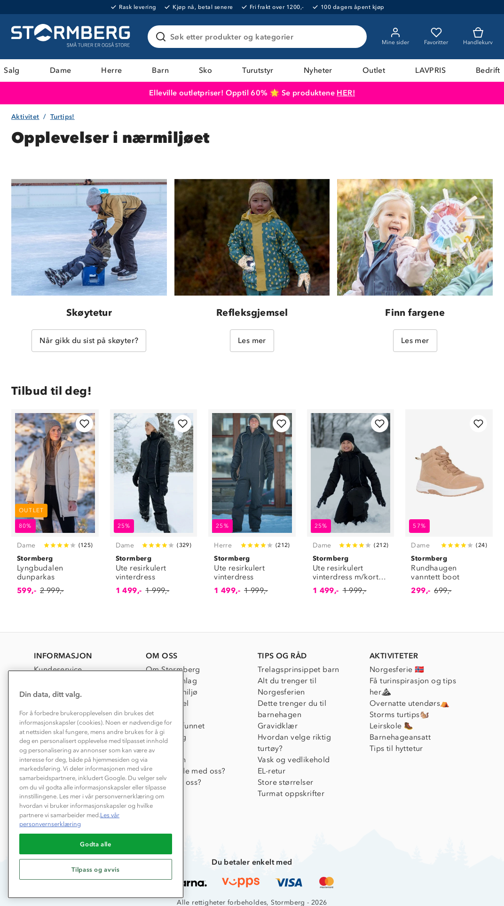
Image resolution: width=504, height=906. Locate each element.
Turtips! (62, 117)
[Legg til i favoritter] (84, 423)
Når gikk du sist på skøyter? (88, 340)
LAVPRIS (430, 70)
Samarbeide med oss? (186, 770)
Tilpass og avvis (95, 869)
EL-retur (271, 770)
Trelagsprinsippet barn (298, 669)
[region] (96, 784)
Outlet (373, 70)
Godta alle (95, 844)
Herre (111, 70)
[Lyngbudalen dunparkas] (55, 507)
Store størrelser (285, 782)
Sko (205, 70)
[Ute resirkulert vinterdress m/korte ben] (350, 507)
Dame (60, 70)
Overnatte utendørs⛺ (410, 703)
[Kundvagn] (478, 36)
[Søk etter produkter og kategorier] (259, 36)
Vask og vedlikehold (294, 759)
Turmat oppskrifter (291, 793)
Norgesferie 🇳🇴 (397, 669)
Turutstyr (258, 70)
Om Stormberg (173, 669)
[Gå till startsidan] (72, 36)
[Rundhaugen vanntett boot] (449, 507)
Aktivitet (25, 117)
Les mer (252, 340)
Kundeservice (58, 669)
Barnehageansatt (400, 737)
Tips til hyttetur (396, 748)
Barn (160, 70)
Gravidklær (278, 725)
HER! (346, 92)
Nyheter (318, 70)
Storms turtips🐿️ (399, 714)
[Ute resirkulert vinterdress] (153, 507)
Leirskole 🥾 (391, 725)
